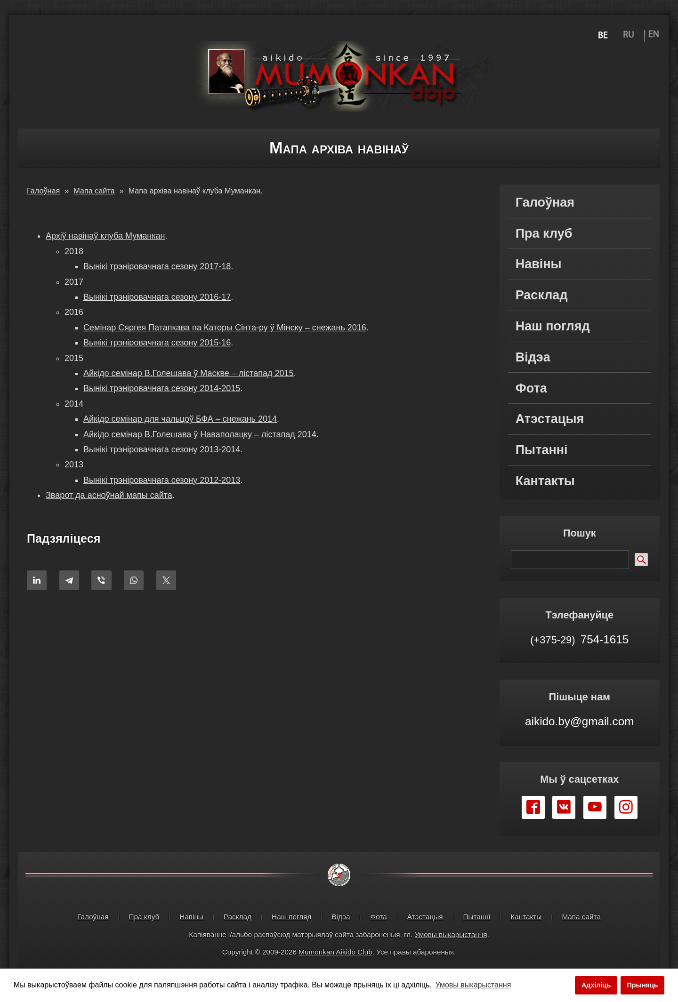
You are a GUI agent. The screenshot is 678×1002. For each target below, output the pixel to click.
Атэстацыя (550, 419)
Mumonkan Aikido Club (335, 952)
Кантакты (545, 481)
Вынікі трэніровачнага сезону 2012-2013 (161, 480)
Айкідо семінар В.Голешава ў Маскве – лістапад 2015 (188, 373)
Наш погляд (553, 326)
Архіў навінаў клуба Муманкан (105, 235)
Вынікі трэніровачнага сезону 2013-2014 (161, 449)
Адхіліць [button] (596, 985)
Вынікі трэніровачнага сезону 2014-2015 (161, 388)
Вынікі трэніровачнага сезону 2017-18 (157, 266)
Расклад (542, 295)
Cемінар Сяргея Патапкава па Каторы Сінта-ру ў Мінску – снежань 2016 (224, 327)
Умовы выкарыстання (451, 934)
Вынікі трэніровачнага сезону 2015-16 (157, 342)
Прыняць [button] (642, 985)
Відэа (533, 357)
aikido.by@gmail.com (579, 721)
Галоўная (545, 202)
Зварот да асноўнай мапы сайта (109, 495)
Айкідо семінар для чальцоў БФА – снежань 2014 (180, 419)
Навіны (539, 264)
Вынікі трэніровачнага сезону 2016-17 (157, 297)
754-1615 (579, 639)
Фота (531, 388)
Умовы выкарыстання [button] (473, 985)
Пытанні (542, 450)
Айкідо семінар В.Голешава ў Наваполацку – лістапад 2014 (199, 434)
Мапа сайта (581, 917)
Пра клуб (544, 233)
